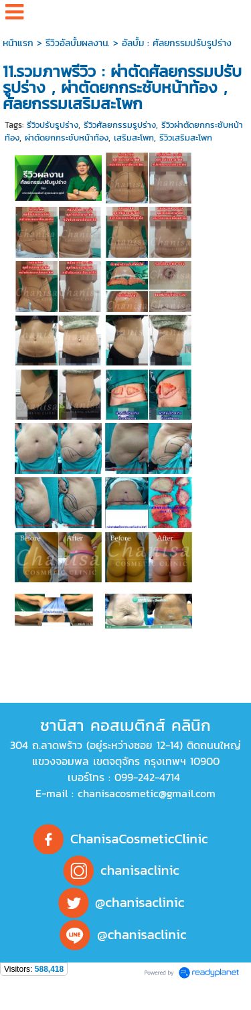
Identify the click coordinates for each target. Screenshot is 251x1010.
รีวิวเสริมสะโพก (185, 137)
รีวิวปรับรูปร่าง (52, 124)
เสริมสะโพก (134, 137)
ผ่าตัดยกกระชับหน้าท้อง (66, 137)
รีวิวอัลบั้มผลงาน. (78, 43)
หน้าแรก (18, 43)
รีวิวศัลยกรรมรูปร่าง (120, 124)
